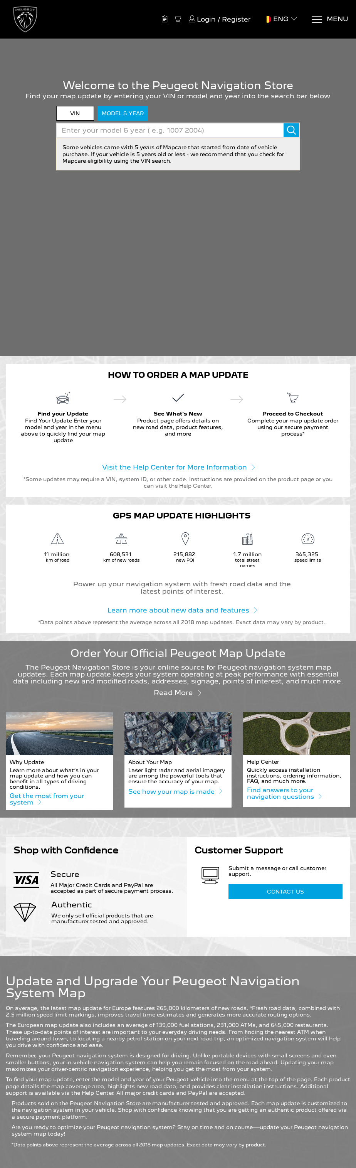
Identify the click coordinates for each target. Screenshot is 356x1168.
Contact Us (285, 892)
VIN (75, 113)
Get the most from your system (47, 799)
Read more (178, 692)
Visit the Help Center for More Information (178, 466)
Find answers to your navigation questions (284, 793)
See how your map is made (175, 791)
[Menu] (329, 19)
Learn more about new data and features (182, 609)
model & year (123, 113)
